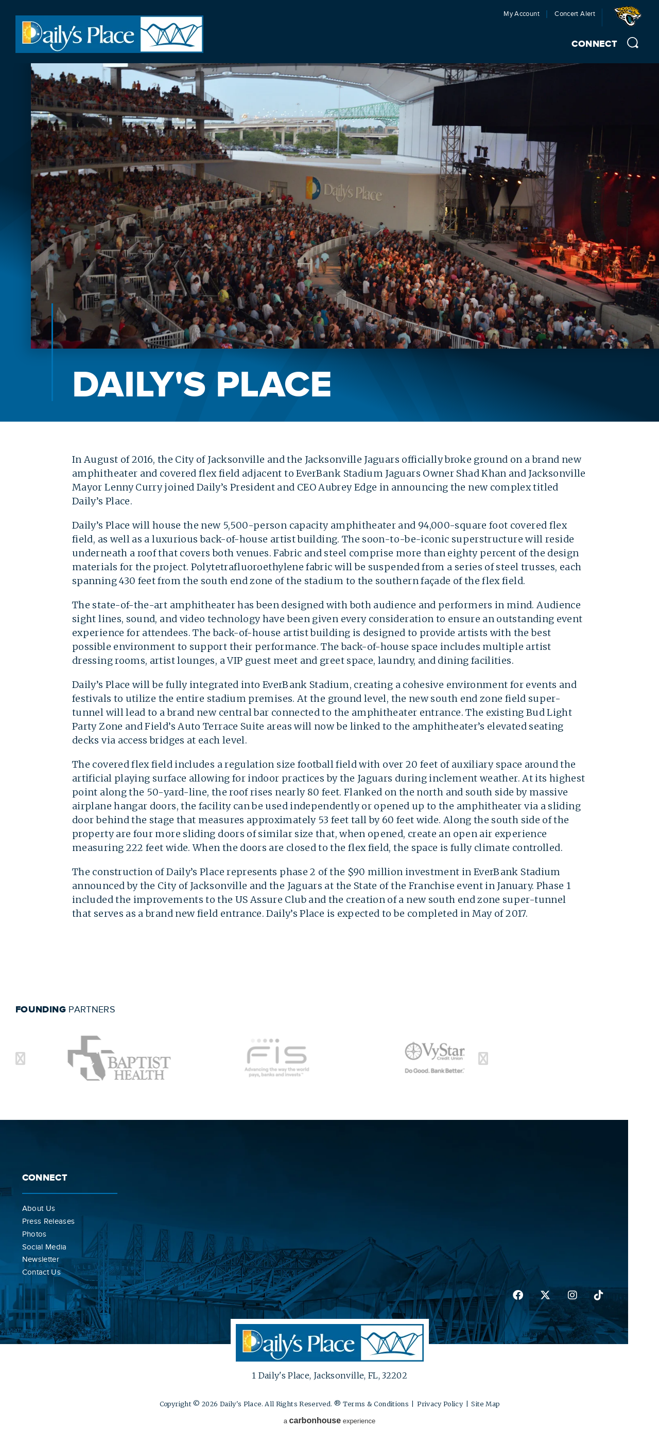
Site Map (485, 1404)
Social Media (44, 1247)
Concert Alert (574, 14)
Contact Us (41, 1272)
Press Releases (48, 1221)
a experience (330, 1420)
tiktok (598, 1295)
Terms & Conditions (376, 1404)
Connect (594, 44)
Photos (34, 1234)
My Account (522, 14)
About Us (39, 1208)
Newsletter (41, 1259)
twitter (545, 1295)
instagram (572, 1295)
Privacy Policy (440, 1404)
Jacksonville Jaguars (630, 20)
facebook (518, 1295)
